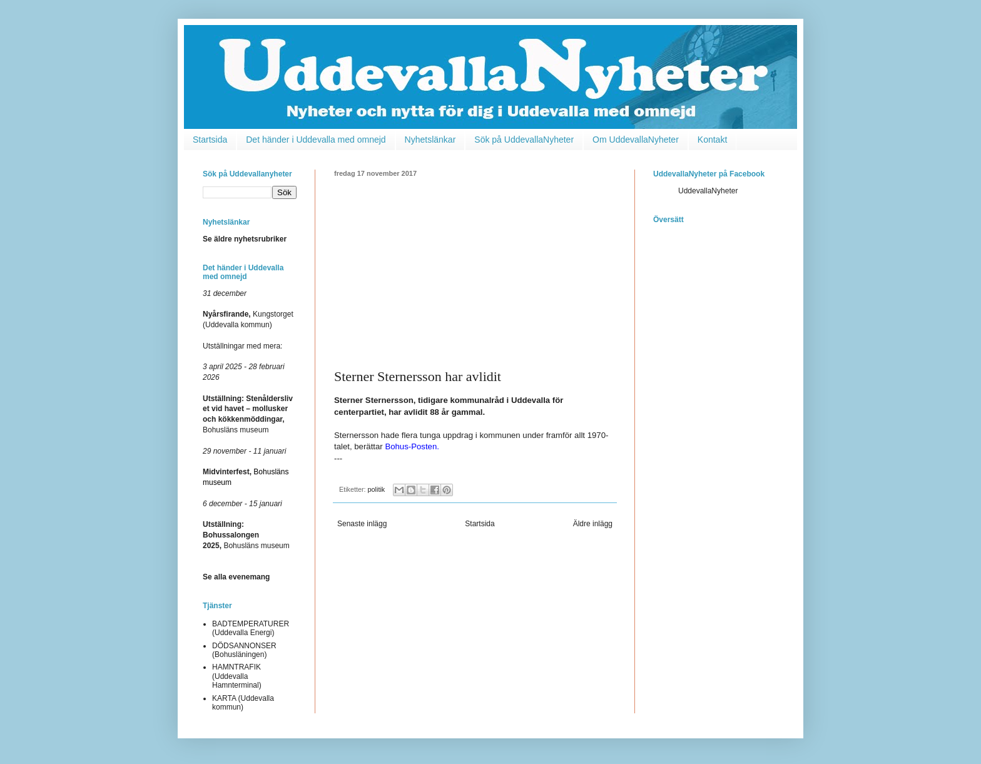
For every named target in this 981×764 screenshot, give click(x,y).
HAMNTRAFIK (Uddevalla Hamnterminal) (237, 676)
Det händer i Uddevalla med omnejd (315, 140)
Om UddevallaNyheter (635, 140)
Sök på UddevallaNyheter (524, 140)
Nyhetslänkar (430, 140)
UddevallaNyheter (708, 190)
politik (376, 489)
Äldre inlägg (592, 523)
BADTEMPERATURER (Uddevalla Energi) (250, 628)
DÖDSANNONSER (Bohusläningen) (244, 650)
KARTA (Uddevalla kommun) (243, 702)
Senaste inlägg (362, 523)
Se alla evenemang (236, 577)
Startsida (210, 140)
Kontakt (712, 140)
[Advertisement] (475, 271)
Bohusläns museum (246, 535)
